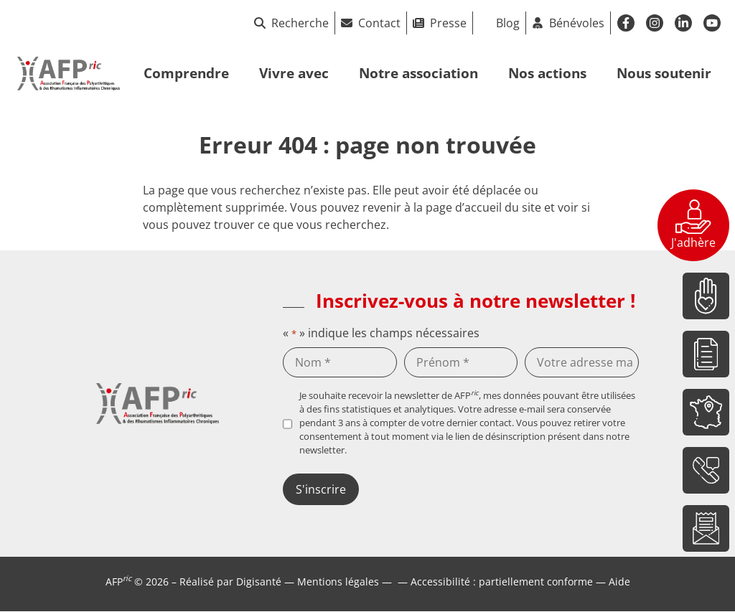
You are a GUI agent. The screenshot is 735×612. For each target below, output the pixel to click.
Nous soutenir (664, 73)
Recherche (291, 23)
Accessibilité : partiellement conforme (502, 581)
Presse (448, 23)
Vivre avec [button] (294, 73)
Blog (508, 23)
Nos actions (547, 73)
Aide (619, 581)
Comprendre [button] (186, 73)
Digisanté (258, 581)
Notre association (418, 73)
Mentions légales (338, 581)
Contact (379, 23)
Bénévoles (576, 23)
